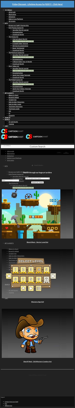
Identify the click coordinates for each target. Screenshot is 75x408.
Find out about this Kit (19, 39)
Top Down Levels (14, 109)
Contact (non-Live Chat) (11, 402)
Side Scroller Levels (15, 104)
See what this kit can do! (20, 55)
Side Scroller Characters (16, 102)
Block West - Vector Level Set (37, 242)
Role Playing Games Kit (16, 28)
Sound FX (12, 116)
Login (59, 152)
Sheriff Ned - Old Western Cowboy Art (37, 361)
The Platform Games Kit (16, 53)
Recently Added (14, 97)
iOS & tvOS (12, 12)
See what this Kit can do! (20, 30)
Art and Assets (13, 122)
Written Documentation (20, 46)
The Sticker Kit (13, 37)
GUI (10, 111)
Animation (12, 17)
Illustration (12, 14)
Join (66, 152)
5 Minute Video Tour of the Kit (22, 62)
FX (9, 113)
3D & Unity (12, 21)
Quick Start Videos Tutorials (21, 89)
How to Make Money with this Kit (23, 41)
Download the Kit (18, 34)
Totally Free (12, 100)
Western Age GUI (37, 302)
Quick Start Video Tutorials (21, 75)
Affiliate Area (8, 406)
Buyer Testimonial (18, 48)
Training (11, 124)
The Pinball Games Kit (16, 80)
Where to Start (13, 95)
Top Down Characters (16, 106)
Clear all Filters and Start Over (37, 375)
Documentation (17, 32)
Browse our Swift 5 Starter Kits (19, 25)
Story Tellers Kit (14, 66)
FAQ (6, 404)
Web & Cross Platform (16, 19)
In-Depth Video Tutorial (20, 44)
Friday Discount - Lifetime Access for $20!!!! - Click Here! (37, 4)
